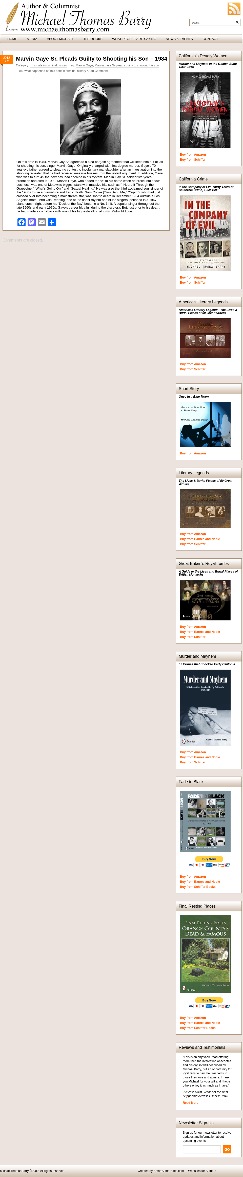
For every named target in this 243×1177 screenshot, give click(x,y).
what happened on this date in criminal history (55, 71)
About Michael (60, 39)
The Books (93, 39)
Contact (210, 39)
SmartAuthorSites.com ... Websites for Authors (184, 1171)
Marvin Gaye (84, 65)
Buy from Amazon (193, 154)
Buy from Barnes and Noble (200, 539)
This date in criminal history (48, 65)
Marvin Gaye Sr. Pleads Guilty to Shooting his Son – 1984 (91, 59)
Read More (190, 1103)
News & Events (179, 39)
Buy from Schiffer (193, 159)
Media (32, 39)
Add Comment (98, 71)
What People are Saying (134, 39)
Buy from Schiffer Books (198, 887)
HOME (12, 39)
